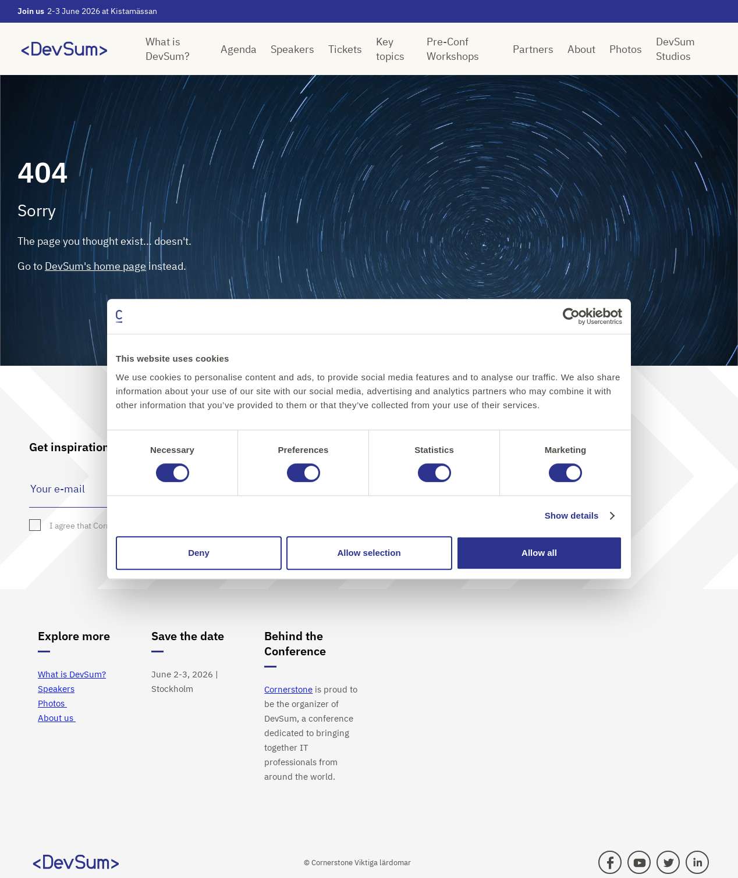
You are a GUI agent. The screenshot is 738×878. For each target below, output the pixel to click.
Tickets (345, 49)
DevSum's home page (95, 266)
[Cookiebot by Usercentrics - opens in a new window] (571, 316)
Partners (533, 49)
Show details (572, 515)
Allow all (539, 553)
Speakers (292, 49)
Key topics (390, 49)
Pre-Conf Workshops (453, 49)
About (581, 49)
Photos (625, 49)
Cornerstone (288, 689)
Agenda (239, 49)
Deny (199, 553)
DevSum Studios (675, 49)
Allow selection (368, 553)
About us (57, 717)
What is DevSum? (168, 49)
